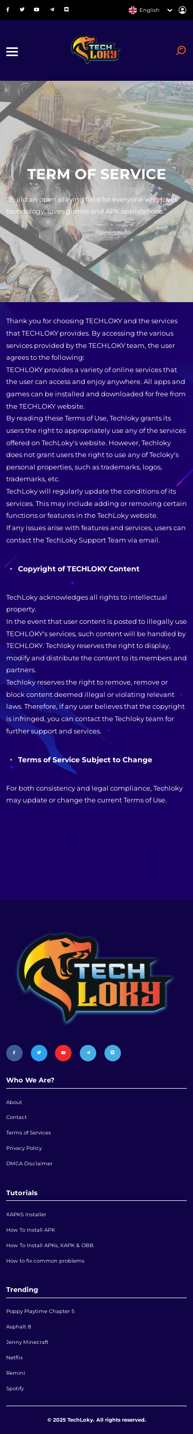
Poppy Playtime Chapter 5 (40, 1311)
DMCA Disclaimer (29, 1163)
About (14, 1102)
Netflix (14, 1357)
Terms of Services (28, 1132)
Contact (16, 1117)
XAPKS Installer (26, 1214)
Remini (15, 1373)
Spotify (15, 1388)
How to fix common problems (45, 1260)
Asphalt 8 (18, 1326)
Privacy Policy (24, 1148)
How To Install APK (30, 1230)
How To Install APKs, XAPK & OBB (50, 1245)
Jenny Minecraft (27, 1342)
